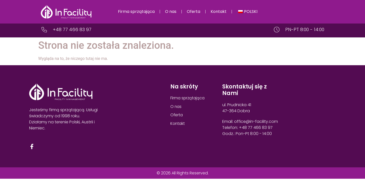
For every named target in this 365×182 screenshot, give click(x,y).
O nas (170, 11)
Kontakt (219, 11)
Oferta (193, 11)
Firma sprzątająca (136, 11)
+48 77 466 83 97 (72, 29)
